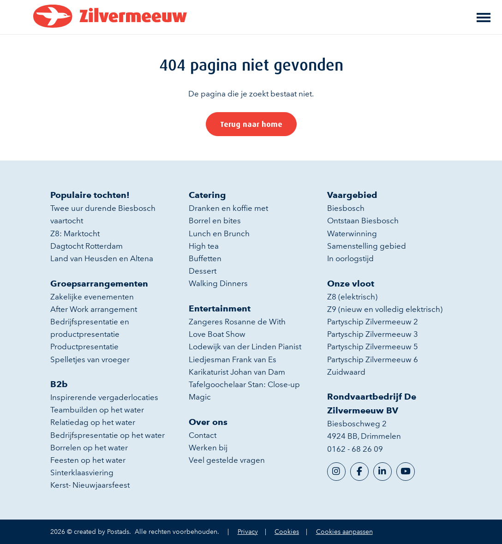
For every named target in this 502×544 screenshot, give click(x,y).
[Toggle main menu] (483, 17)
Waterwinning (352, 233)
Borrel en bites (215, 220)
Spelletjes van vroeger (90, 359)
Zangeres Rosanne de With (237, 321)
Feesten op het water (88, 460)
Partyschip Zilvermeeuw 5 (372, 346)
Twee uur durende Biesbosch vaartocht (102, 214)
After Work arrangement (93, 309)
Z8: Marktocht (75, 233)
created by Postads (101, 532)
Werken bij (208, 447)
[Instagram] (336, 471)
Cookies (287, 532)
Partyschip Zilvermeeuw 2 (372, 321)
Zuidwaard (346, 372)
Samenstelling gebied (366, 246)
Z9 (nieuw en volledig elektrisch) (384, 309)
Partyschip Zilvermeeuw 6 (372, 359)
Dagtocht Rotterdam (86, 246)
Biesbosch (346, 208)
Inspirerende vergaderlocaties (104, 397)
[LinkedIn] (382, 471)
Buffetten (205, 258)
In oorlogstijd (350, 258)
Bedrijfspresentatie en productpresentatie (89, 328)
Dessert (202, 270)
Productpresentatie (84, 346)
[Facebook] (359, 471)
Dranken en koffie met (228, 208)
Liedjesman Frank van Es (232, 359)
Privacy (248, 532)
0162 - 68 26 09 (355, 449)
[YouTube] (405, 471)
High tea (204, 246)
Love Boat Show (217, 334)
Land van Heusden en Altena (101, 258)
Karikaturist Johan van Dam (237, 372)
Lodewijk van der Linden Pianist (245, 346)
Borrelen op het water (89, 447)
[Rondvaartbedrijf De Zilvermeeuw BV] (110, 16)
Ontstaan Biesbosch (363, 220)
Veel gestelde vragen (227, 460)
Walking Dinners (218, 283)
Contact (202, 435)
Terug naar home (251, 124)
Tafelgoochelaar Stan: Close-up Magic (244, 390)
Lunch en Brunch (219, 233)
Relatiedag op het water (92, 422)
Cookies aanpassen (344, 532)
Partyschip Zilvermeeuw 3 (372, 334)
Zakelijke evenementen (92, 296)
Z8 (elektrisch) (352, 296)
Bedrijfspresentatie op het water (107, 435)
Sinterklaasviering (82, 472)
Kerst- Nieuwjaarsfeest (90, 485)
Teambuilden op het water (97, 409)
